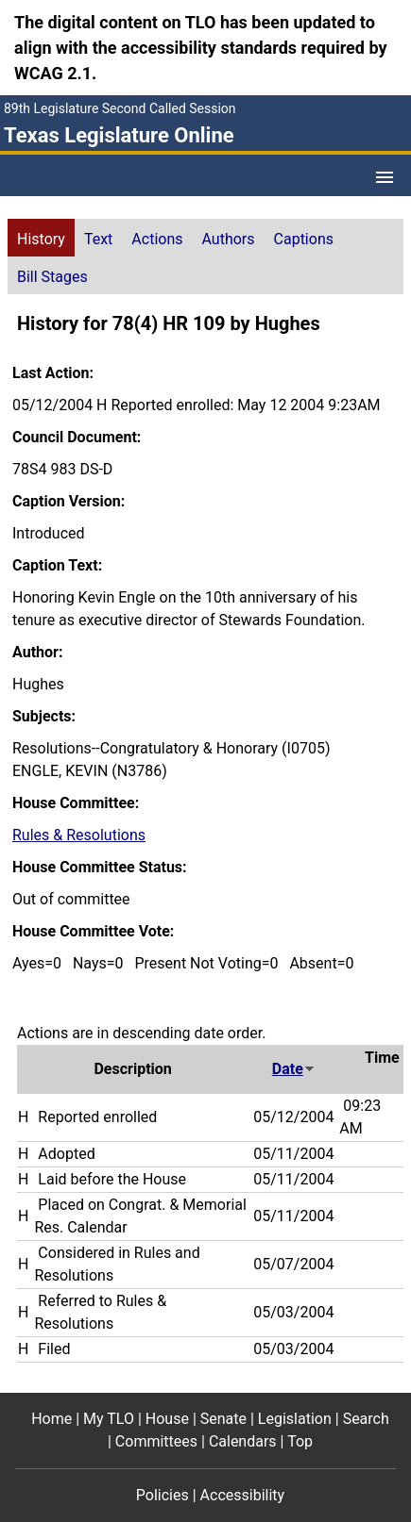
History (41, 239)
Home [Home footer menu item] (51, 1419)
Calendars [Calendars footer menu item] (243, 1441)
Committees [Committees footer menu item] (156, 1441)
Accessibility (242, 1495)
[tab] (41, 237)
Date (294, 1069)
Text (98, 239)
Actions (156, 239)
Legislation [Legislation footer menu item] (295, 1419)
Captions (304, 239)
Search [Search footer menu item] (366, 1419)
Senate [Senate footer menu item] (223, 1419)
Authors (228, 239)
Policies (162, 1495)
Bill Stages (52, 277)
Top (300, 1441)
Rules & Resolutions (79, 835)
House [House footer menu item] (167, 1419)
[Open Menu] (384, 177)
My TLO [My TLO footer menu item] (108, 1419)
